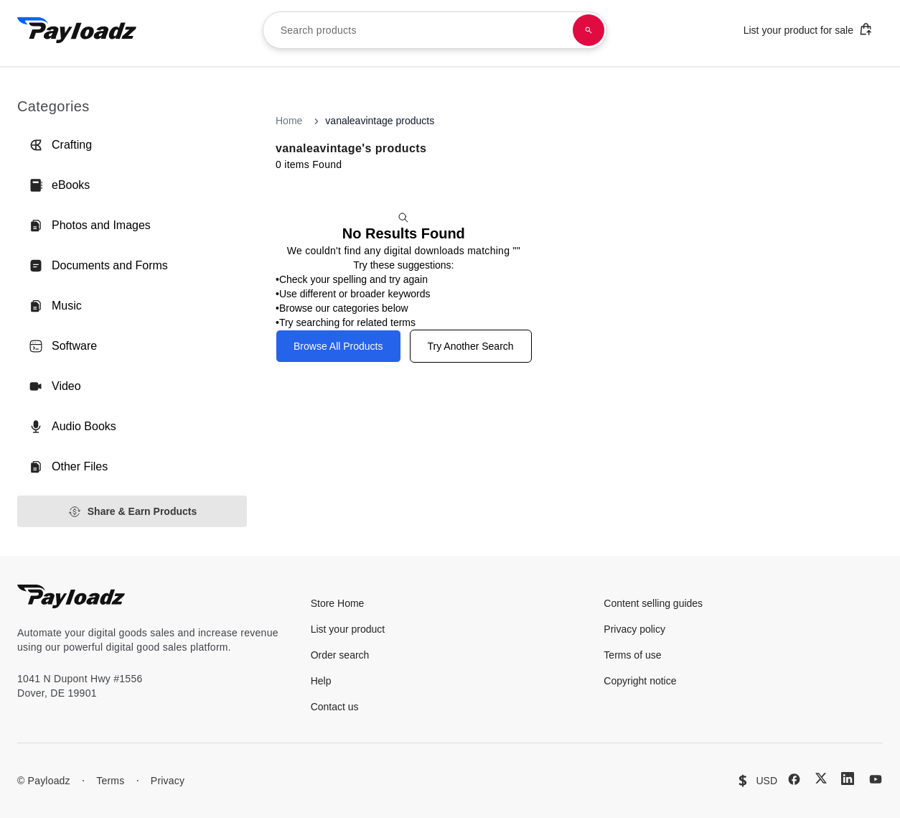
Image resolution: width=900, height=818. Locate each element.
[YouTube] (875, 779)
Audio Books (72, 426)
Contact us (335, 706)
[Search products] (588, 30)
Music (55, 306)
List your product (348, 629)
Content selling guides (653, 603)
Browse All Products (338, 346)
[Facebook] (794, 779)
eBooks (59, 185)
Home (289, 120)
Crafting (60, 145)
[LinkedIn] (847, 778)
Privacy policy (634, 629)
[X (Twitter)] (821, 778)
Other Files (68, 467)
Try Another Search (471, 346)
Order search (340, 655)
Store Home (338, 603)
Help (321, 681)
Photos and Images (90, 225)
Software (63, 346)
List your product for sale (808, 29)
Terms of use (632, 655)
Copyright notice (640, 681)
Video (55, 386)
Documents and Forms (98, 266)
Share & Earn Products (132, 512)
